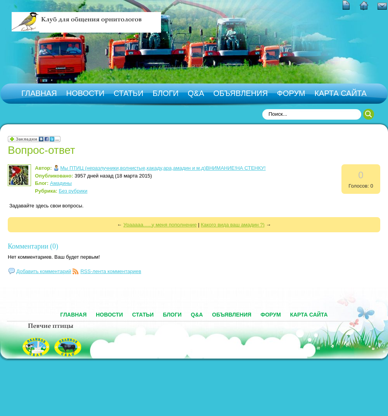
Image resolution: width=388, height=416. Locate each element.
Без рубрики (73, 191)
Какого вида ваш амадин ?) (232, 225)
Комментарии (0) (33, 246)
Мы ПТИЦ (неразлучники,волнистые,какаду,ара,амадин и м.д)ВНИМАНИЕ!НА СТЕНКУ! (162, 168)
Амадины (61, 183)
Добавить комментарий (43, 271)
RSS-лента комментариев (110, 271)
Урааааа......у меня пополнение (160, 225)
